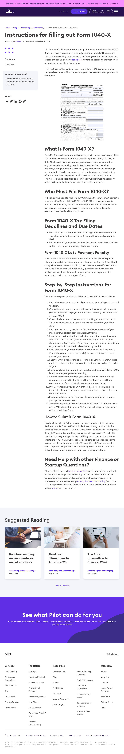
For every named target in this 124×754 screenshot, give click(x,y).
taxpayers (77, 59)
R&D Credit (10, 696)
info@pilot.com (112, 654)
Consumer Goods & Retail (37, 714)
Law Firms (33, 702)
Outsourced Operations (10, 678)
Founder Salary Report (84, 696)
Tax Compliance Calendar (84, 704)
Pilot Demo (58, 688)
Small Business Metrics (83, 713)
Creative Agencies (37, 696)
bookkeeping (75, 471)
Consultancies (35, 707)
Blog (15, 28)
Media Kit (105, 696)
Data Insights (59, 704)
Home (7, 28)
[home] (10, 12)
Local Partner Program (107, 689)
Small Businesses (36, 682)
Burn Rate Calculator (82, 687)
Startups (32, 671)
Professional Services (34, 689)
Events (56, 682)
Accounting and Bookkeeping (32, 28)
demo (55, 488)
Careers (104, 682)
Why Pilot (105, 677)
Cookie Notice (75, 735)
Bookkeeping (11, 671)
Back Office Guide (85, 680)
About (104, 671)
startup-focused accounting (91, 481)
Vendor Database (61, 699)
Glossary (57, 693)
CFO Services (11, 685)
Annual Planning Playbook (84, 673)
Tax (6, 691)
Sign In (63, 11)
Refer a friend (107, 702)
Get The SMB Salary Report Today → (100, 3)
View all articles (62, 585)
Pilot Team (17, 41)
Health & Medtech (37, 677)
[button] (116, 11)
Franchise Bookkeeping (35, 723)
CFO (85, 471)
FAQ (103, 707)
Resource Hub (59, 671)
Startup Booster (12, 702)
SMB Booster (10, 707)
